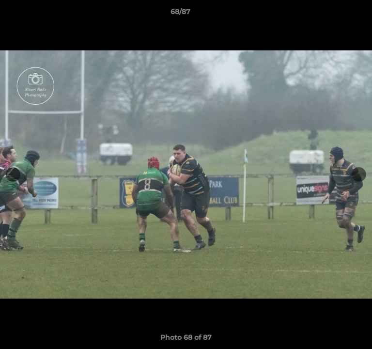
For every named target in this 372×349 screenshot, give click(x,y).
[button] (337, 14)
